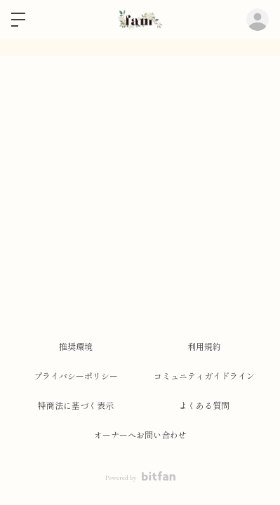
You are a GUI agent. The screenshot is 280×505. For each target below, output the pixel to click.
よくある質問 (204, 406)
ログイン (257, 19)
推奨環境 (76, 347)
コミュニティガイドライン (204, 376)
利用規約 (204, 347)
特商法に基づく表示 (76, 406)
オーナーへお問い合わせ (140, 435)
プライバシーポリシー (76, 376)
